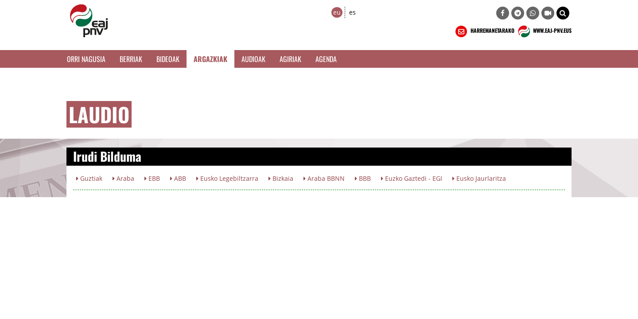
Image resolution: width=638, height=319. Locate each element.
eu (337, 12)
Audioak (253, 59)
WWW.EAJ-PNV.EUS (544, 31)
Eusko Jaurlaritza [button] (479, 178)
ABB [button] (178, 178)
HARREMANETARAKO (484, 31)
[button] (562, 13)
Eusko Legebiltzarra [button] (227, 178)
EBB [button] (152, 178)
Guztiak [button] (89, 178)
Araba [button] (123, 178)
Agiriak (290, 59)
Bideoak (167, 59)
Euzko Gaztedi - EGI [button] (411, 178)
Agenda (326, 59)
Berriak (131, 59)
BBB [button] (363, 178)
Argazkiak (210, 59)
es (352, 12)
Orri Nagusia (86, 59)
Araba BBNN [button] (324, 178)
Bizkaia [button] (280, 178)
